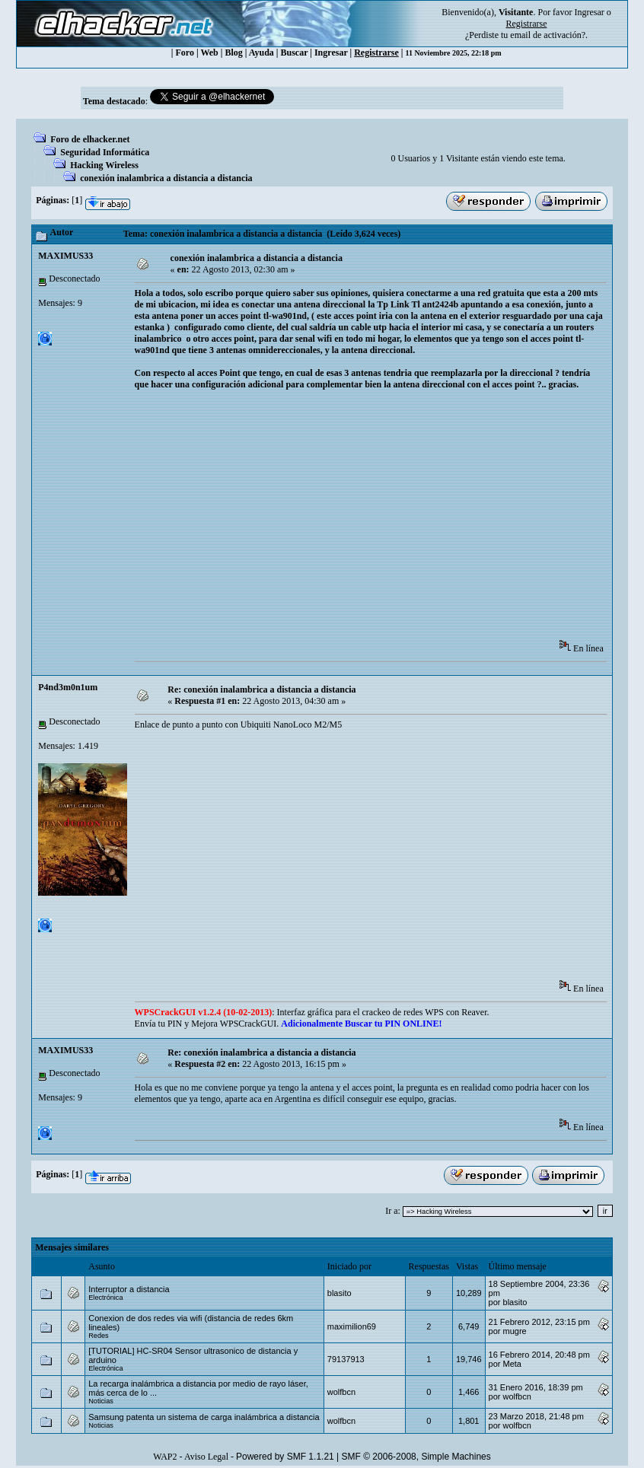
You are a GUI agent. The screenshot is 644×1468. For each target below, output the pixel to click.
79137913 (346, 1359)
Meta (512, 1363)
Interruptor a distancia (128, 1289)
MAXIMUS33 (65, 255)
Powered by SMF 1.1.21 (285, 1456)
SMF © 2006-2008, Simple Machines (416, 1456)
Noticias (100, 1401)
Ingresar (589, 12)
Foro (184, 52)
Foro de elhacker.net (89, 139)
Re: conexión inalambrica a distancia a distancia (261, 689)
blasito (339, 1293)
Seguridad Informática (104, 152)
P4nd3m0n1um (67, 687)
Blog (233, 52)
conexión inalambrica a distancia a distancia (166, 178)
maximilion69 (351, 1326)
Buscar (294, 52)
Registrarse (376, 52)
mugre (515, 1331)
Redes (98, 1335)
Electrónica (105, 1297)
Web (209, 52)
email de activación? (547, 35)
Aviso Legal (206, 1456)
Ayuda (261, 52)
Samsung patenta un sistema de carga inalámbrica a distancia (203, 1417)
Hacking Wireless (104, 165)
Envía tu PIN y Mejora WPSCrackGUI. (288, 1023)
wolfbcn (341, 1391)
